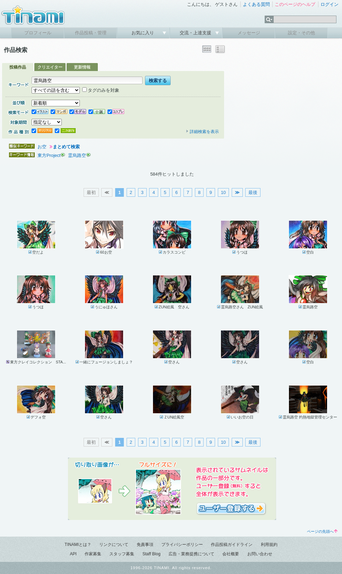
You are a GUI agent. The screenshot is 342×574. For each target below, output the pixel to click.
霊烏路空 (77, 155)
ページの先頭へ (322, 531)
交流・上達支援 (196, 32)
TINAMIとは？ (78, 544)
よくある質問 (256, 4)
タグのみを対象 (100, 90)
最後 (252, 192)
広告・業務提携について (191, 553)
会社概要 (230, 553)
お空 (41, 146)
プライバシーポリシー (182, 544)
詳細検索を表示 (202, 131)
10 (223, 192)
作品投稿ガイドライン (232, 544)
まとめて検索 (66, 146)
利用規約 (269, 544)
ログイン (329, 4)
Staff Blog (152, 553)
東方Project (48, 155)
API (73, 553)
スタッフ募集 (121, 553)
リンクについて (113, 544)
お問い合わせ (259, 553)
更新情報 (82, 67)
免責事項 (145, 544)
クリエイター (49, 67)
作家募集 (93, 553)
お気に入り (143, 32)
